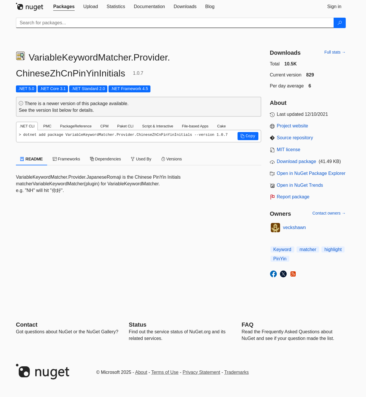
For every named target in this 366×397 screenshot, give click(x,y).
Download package (296, 161)
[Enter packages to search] (175, 23)
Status (137, 324)
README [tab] (31, 159)
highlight (333, 249)
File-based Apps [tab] (195, 126)
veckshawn (294, 227)
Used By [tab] (141, 159)
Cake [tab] (221, 126)
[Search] (340, 23)
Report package (293, 196)
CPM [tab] (104, 126)
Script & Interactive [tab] (157, 126)
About (141, 372)
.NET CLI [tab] (26, 126)
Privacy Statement (201, 372)
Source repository (295, 137)
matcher (307, 249)
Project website (292, 125)
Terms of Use (165, 372)
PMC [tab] (47, 126)
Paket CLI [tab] (125, 126)
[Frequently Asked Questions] (247, 324)
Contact (26, 324)
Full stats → (335, 52)
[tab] (64, 6)
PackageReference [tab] (76, 126)
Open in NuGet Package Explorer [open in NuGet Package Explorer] (311, 173)
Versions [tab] (171, 159)
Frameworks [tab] (66, 159)
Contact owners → (329, 213)
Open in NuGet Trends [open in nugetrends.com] (300, 185)
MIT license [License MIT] (289, 149)
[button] (248, 136)
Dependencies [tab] (105, 159)
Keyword (282, 249)
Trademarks (236, 372)
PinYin (280, 258)
